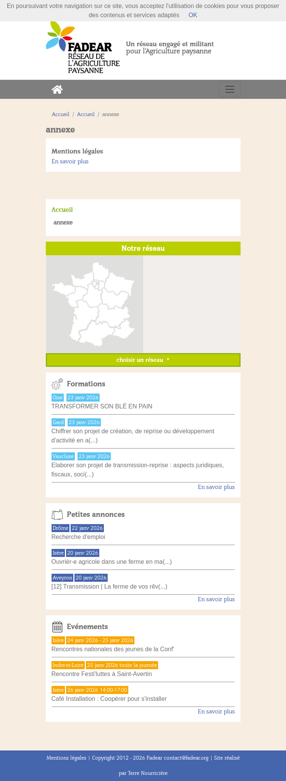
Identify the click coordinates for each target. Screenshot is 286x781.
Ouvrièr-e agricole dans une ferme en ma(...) (112, 561)
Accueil (60, 114)
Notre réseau (143, 248)
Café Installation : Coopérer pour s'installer (109, 698)
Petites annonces (96, 514)
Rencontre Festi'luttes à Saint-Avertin (102, 674)
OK (193, 15)
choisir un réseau (140, 360)
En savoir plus (70, 161)
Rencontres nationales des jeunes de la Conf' (113, 649)
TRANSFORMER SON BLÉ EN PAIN (102, 406)
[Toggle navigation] (230, 89)
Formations (86, 384)
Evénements (87, 626)
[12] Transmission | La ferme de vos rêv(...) (110, 586)
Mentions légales (77, 151)
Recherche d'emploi (78, 537)
